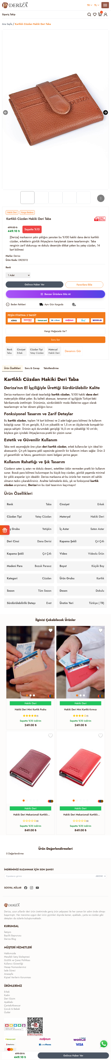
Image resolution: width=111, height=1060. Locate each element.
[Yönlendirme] (15, 5)
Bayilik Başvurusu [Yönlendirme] (12, 935)
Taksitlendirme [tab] (51, 368)
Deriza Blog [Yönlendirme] (10, 939)
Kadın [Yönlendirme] (7, 995)
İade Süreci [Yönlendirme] (10, 970)
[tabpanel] (55, 492)
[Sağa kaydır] (105, 112)
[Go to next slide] (100, 198)
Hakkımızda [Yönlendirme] (10, 953)
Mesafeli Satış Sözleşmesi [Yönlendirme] (17, 956)
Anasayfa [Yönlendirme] (8, 974)
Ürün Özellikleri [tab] (12, 368)
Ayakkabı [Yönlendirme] (8, 1002)
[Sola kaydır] (5, 112)
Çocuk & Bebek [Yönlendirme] (12, 1009)
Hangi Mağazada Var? (55, 331)
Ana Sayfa (7, 24)
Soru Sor (55, 339)
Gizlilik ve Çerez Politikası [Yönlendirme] (17, 960)
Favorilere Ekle (84, 284)
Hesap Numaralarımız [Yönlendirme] (15, 967)
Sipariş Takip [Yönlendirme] (8, 14)
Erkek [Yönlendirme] (7, 991)
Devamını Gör (73, 351)
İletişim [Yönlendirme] (7, 932)
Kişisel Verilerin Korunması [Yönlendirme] (17, 977)
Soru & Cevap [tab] (32, 368)
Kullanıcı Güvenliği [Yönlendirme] (13, 963)
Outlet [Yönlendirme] (7, 1012)
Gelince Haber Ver (73, 1055)
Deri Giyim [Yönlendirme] (9, 998)
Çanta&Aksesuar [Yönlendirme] (12, 1005)
